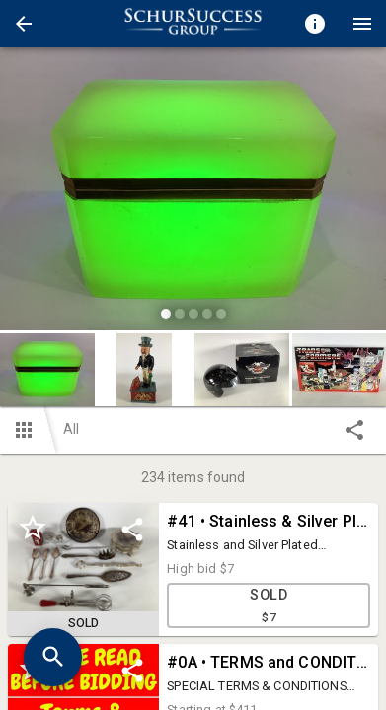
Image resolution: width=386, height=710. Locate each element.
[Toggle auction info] (315, 23)
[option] (193, 191)
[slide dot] (166, 314)
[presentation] (193, 23)
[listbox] (193, 191)
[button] (23, 23)
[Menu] (362, 23)
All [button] (71, 429)
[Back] (23, 23)
